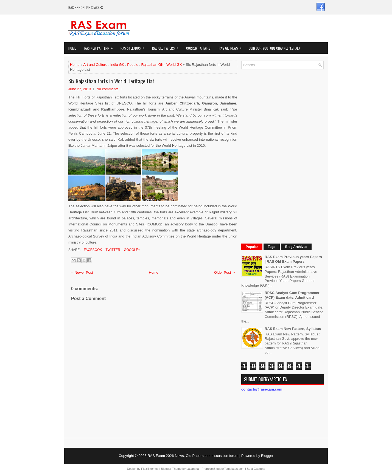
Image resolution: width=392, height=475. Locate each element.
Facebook (92, 250)
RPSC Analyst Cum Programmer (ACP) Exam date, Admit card (292, 295)
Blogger (267, 456)
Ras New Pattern (100, 46)
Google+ (131, 250)
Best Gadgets (256, 468)
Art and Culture (95, 65)
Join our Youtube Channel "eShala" (275, 48)
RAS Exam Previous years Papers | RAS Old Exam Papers (293, 259)
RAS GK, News (232, 46)
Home (72, 48)
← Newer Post (81, 272)
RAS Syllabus (134, 46)
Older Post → (225, 272)
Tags (271, 247)
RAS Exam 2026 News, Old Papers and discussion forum (192, 456)
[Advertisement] (282, 155)
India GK (117, 65)
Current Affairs (198, 48)
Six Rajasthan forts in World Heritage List (111, 81)
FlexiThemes (149, 468)
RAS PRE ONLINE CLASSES (85, 7)
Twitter (112, 250)
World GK (174, 65)
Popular (252, 247)
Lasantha (192, 468)
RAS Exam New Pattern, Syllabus (293, 329)
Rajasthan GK (152, 65)
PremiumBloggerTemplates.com (222, 468)
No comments (107, 89)
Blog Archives (296, 247)
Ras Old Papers (167, 46)
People (132, 65)
